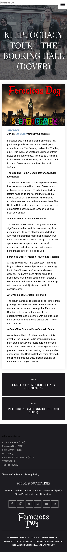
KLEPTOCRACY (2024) (13, 442)
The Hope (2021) (10, 465)
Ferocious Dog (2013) (12, 446)
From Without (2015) (12, 450)
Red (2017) (7, 453)
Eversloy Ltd (25, 541)
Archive (13, 130)
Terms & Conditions (12, 474)
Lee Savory (21, 134)
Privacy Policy (32, 474)
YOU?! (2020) (9, 461)
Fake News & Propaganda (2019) (18, 457)
